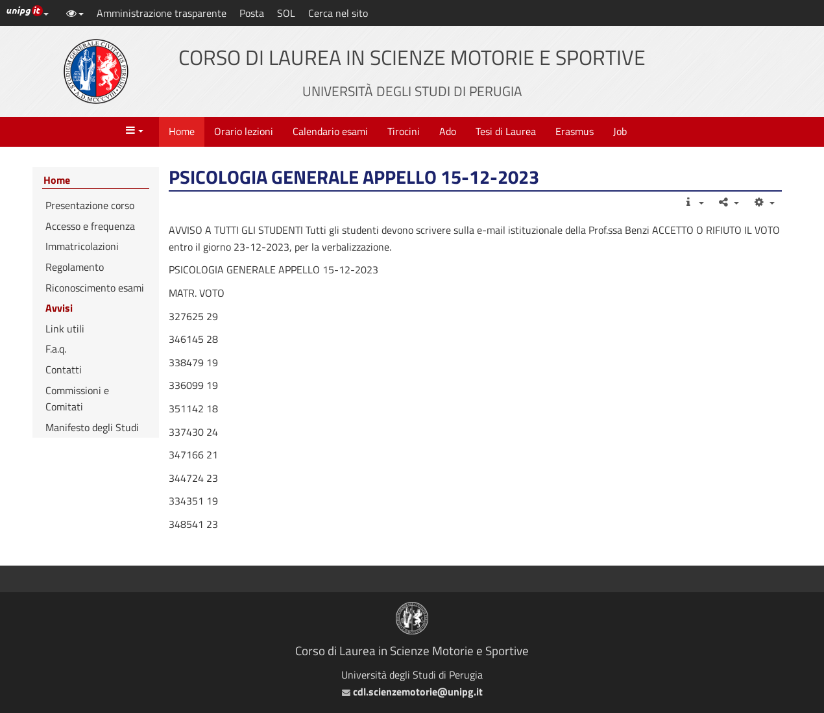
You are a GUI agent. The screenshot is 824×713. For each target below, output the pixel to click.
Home (182, 131)
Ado (447, 131)
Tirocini (403, 131)
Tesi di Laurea (506, 131)
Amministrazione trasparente (161, 13)
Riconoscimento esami (94, 287)
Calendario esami (330, 131)
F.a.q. (55, 348)
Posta (251, 13)
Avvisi (59, 308)
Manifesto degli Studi (92, 427)
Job (620, 131)
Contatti (63, 369)
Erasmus (574, 131)
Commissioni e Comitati (77, 398)
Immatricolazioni (82, 246)
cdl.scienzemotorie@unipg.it (412, 691)
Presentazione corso (89, 205)
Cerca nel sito (338, 13)
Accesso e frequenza (90, 226)
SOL (286, 13)
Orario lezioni (243, 131)
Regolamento (74, 267)
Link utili (64, 328)
